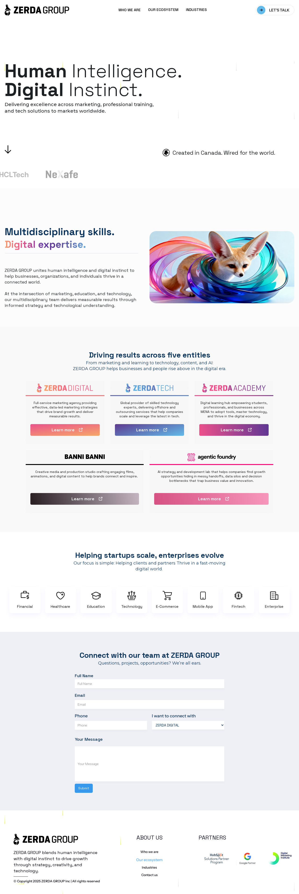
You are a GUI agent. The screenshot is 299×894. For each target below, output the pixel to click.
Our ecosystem (149, 871)
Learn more (63, 430)
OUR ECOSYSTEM (163, 9)
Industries (149, 878)
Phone (81, 716)
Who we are (149, 863)
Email (80, 695)
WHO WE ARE (129, 9)
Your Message (89, 739)
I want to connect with (174, 716)
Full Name (84, 675)
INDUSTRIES (196, 9)
